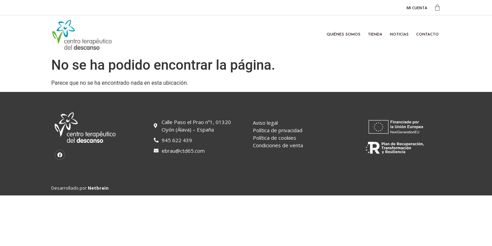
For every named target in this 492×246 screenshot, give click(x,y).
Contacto (427, 35)
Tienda (375, 35)
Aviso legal (265, 122)
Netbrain (98, 188)
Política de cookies (274, 137)
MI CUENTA (417, 7)
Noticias (399, 35)
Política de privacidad (277, 130)
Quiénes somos (343, 35)
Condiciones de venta (278, 145)
